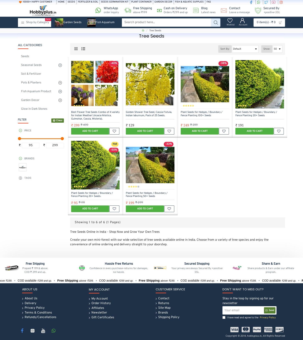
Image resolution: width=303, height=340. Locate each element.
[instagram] (281, 2)
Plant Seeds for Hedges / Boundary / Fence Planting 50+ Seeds (147, 195)
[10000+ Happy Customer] (37, 2)
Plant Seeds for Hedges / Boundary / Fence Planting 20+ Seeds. (92, 195)
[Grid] (76, 49)
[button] (90, 131)
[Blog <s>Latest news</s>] (203, 10)
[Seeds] (71, 2)
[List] (83, 49)
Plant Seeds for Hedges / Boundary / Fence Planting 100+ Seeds (201, 114)
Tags (27, 178)
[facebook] (251, 2)
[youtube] (274, 2)
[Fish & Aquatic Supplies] (189, 2)
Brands (29, 158)
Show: (266, 49)
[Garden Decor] (163, 2)
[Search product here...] (215, 22)
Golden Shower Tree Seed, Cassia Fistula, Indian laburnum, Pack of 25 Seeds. (149, 114)
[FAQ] (209, 2)
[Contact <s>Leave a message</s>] (234, 10)
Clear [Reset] (59, 120)
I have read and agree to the (249, 318)
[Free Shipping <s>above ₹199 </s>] (136, 10)
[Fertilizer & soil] (88, 2)
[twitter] (266, 2)
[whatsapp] (259, 2)
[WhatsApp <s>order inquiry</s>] (105, 10)
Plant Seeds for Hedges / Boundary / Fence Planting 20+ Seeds (256, 114)
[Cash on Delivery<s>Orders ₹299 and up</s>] (171, 10)
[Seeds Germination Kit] (114, 2)
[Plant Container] (141, 2)
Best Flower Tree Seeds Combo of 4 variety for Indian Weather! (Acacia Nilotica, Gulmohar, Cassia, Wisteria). (95, 115)
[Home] (61, 2)
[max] (55, 146)
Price (27, 130)
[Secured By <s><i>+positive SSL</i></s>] (266, 10)
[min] (30, 146)
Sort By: (225, 49)
